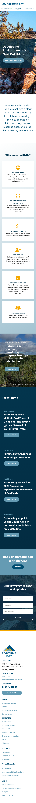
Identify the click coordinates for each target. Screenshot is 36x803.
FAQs (4, 739)
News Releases (8, 785)
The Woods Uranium (10, 776)
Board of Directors (9, 710)
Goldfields (6, 759)
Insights (5, 792)
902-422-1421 (7, 677)
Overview (6, 752)
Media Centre (7, 795)
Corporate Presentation (13, 60)
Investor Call (12, 693)
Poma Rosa (6, 768)
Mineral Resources (9, 756)
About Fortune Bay (9, 703)
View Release (11, 435)
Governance (7, 714)
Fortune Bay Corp (13, 3)
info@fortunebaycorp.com (12, 679)
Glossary (5, 743)
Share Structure (8, 725)
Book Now (18, 567)
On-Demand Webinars (11, 788)
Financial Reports (9, 732)
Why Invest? (7, 722)
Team (4, 707)
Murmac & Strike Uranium (13, 772)
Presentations (7, 729)
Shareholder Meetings (11, 736)
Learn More (12, 369)
